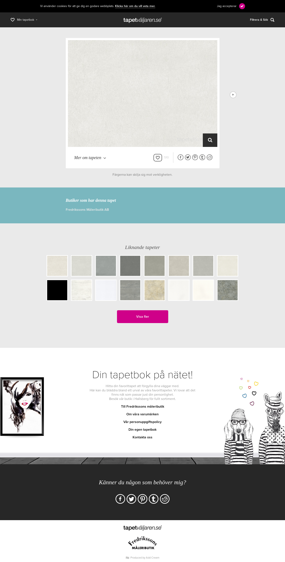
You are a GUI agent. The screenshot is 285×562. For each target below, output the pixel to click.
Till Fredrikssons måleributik (142, 406)
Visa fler (142, 317)
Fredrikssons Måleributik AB (87, 210)
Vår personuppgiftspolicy (142, 422)
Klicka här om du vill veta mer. (135, 6)
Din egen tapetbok (142, 429)
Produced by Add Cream (144, 557)
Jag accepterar (227, 6)
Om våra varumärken (142, 414)
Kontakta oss (142, 437)
